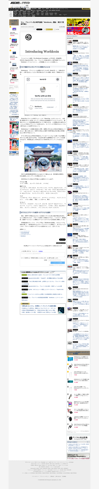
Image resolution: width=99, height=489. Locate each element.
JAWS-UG (36, 465)
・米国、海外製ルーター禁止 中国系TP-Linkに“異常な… (14, 107)
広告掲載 (64, 476)
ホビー (43, 8)
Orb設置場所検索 (25, 232)
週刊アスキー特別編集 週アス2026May (14, 136)
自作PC (47, 8)
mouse (20, 11)
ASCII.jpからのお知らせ (72, 442)
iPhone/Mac (34, 8)
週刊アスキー (33, 10)
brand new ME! (57, 466)
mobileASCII (54, 471)
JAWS (15, 14)
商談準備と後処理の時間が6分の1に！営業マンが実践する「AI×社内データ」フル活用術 (81, 251)
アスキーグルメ (27, 10)
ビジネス (19, 8)
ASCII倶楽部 (86, 8)
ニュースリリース (25, 231)
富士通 (15, 11)
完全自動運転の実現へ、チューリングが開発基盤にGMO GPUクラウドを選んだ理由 (81, 187)
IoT (16, 8)
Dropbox (38, 14)
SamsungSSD (32, 13)
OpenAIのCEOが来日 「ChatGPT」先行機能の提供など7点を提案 (45, 278)
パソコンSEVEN (33, 11)
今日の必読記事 (36, 471)
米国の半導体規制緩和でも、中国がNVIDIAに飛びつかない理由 (38, 310)
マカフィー (15, 16)
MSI (38, 11)
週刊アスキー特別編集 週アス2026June (14, 119)
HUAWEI (46, 13)
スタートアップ (61, 8)
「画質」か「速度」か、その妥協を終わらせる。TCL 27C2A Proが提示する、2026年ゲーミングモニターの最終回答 (81, 57)
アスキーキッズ (11, 10)
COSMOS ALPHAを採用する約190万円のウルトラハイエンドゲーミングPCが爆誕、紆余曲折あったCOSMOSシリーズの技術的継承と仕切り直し (81, 68)
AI (13, 8)
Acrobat (19, 14)
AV (50, 8)
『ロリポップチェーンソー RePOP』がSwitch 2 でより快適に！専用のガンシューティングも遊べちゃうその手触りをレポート (81, 219)
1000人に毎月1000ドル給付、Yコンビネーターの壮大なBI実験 (43, 275)
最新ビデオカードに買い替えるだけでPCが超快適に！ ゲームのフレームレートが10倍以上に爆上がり (81, 303)
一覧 (44, 29)
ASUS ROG (24, 13)
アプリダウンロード (26, 234)
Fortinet (51, 14)
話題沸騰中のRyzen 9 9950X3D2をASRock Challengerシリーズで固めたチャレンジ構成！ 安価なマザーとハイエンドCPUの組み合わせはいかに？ (81, 282)
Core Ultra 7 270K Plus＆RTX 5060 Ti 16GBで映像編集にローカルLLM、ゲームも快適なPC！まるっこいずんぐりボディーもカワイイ (81, 146)
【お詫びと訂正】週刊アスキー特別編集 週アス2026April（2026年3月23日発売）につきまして (78, 448)
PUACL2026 (57, 10)
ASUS (42, 11)
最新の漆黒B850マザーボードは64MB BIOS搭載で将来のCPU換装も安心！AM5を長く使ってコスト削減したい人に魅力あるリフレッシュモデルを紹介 (81, 294)
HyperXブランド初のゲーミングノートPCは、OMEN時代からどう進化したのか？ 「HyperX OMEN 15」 (80, 325)
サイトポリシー (35, 476)
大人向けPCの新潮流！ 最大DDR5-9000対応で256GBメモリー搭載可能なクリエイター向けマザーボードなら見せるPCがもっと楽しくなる (81, 179)
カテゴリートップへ (61, 243)
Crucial (42, 13)
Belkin (56, 13)
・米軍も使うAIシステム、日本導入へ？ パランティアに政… (14, 95)
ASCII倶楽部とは (15, 114)
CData (42, 14)
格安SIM (16, 10)
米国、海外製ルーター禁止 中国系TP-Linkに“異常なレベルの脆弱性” (40, 312)
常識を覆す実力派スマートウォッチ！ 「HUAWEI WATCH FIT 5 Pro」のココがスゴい (81, 111)
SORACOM (45, 468)
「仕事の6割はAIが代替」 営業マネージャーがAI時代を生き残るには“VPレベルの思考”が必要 (81, 170)
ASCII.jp (15, 3)
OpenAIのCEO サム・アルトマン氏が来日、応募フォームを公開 (45, 286)
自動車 (39, 8)
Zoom (60, 14)
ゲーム (66, 8)
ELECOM (15, 13)
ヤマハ (56, 14)
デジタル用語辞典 (48, 471)
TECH (24, 8)
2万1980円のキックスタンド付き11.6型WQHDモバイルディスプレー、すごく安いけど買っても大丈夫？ (81, 100)
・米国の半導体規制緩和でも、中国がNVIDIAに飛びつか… (14, 103)
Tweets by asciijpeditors (72, 36)
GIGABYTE (29, 13)
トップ (10, 8)
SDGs (50, 10)
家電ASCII (22, 10)
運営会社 (52, 476)
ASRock (37, 13)
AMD (20, 13)
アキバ (53, 8)
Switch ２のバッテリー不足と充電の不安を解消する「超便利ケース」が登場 (81, 209)
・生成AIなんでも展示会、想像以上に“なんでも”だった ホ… (14, 99)
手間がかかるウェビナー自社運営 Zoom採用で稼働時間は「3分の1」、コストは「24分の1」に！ (81, 230)
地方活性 (53, 10)
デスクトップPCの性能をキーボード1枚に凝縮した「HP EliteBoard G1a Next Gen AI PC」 (81, 315)
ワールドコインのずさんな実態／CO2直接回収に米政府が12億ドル (44, 294)
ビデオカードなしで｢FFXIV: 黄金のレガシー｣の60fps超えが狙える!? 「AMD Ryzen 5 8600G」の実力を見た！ (81, 346)
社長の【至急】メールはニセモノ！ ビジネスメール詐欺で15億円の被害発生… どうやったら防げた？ (81, 135)
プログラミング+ (45, 10)
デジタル (25, 3)
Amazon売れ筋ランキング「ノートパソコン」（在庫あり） (13, 22)
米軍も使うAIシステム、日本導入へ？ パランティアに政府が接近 (39, 306)
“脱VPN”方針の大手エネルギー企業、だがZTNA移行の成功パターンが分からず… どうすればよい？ (81, 272)
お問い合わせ (58, 476)
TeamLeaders (39, 10)
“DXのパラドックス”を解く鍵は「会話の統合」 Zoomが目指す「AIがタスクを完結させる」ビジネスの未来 (81, 158)
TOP (26, 462)
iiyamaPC (24, 11)
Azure (29, 14)
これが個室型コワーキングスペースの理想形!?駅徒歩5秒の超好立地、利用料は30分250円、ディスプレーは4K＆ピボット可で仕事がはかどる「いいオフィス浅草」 (81, 336)
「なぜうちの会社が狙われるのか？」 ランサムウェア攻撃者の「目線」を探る (81, 261)
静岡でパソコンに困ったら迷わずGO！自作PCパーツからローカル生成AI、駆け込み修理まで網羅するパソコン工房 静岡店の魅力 (81, 79)
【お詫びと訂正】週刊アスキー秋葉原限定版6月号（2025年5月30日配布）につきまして (78, 450)
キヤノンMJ (20, 16)
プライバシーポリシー (44, 476)
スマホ (56, 8)
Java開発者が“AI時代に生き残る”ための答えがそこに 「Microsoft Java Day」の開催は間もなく (80, 90)
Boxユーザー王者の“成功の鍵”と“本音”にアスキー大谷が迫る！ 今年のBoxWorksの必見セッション (81, 241)
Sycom (29, 11)
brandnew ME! (33, 16)
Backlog (46, 14)
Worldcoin (23, 236)
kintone (24, 14)
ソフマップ (29, 16)
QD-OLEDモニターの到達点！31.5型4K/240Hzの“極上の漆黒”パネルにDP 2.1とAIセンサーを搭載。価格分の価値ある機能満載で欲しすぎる (81, 198)
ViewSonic (51, 13)
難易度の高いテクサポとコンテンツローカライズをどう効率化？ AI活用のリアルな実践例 (81, 47)
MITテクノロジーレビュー (61, 471)
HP (46, 11)
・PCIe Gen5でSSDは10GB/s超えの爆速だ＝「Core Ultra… (14, 111)
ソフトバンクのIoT (65, 14)
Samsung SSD (33, 468)
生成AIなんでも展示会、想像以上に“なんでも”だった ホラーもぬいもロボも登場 (43, 308)
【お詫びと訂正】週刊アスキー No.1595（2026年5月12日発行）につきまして (78, 445)
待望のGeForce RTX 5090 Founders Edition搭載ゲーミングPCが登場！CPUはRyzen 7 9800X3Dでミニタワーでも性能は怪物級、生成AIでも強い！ (81, 123)
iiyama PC (47, 463)
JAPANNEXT (24, 16)
